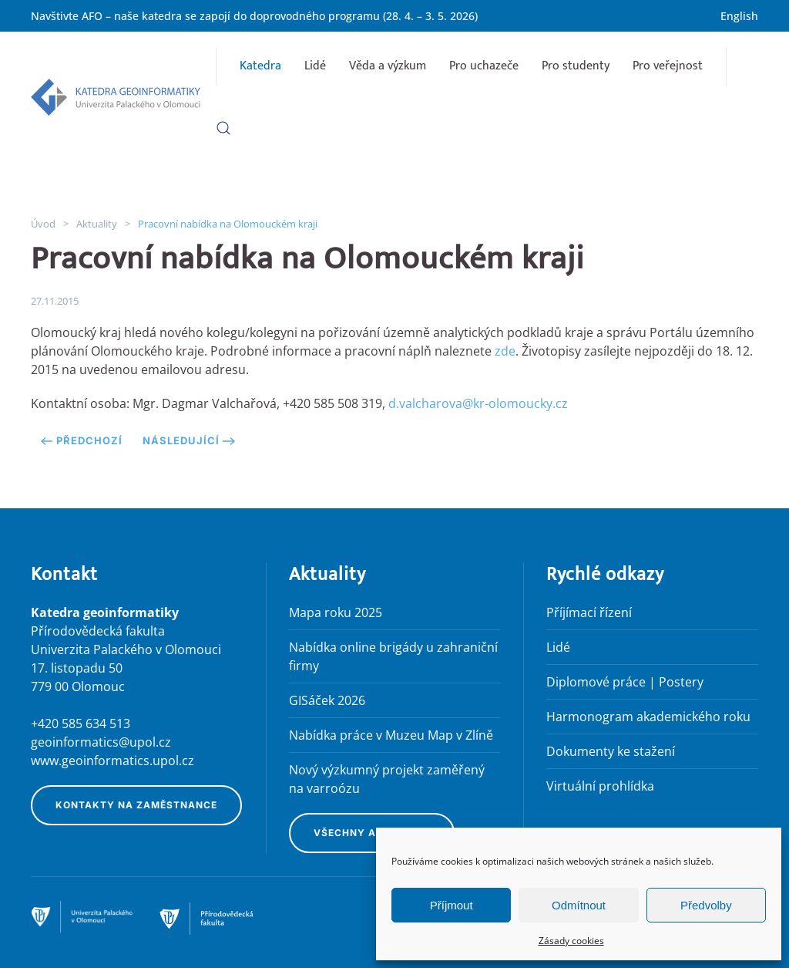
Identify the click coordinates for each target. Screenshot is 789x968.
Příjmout (451, 905)
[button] (223, 128)
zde (505, 350)
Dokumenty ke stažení (610, 751)
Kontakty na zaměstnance (136, 805)
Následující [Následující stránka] (189, 440)
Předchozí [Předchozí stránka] (82, 440)
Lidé (315, 66)
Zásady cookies (571, 940)
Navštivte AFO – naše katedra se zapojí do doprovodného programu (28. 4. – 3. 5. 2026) (254, 15)
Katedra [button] (260, 66)
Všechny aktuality (372, 832)
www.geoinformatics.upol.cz (112, 760)
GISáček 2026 (327, 700)
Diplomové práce (596, 681)
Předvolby (706, 905)
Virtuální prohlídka (600, 785)
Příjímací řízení (589, 612)
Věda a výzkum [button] (387, 66)
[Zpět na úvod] (115, 97)
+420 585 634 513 (80, 723)
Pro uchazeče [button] (484, 66)
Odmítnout (579, 905)
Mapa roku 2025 (335, 612)
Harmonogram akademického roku (648, 716)
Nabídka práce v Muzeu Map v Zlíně (391, 735)
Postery (681, 681)
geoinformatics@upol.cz (101, 742)
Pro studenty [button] (575, 66)
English (739, 15)
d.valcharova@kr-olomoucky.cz (478, 403)
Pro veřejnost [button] (668, 66)
